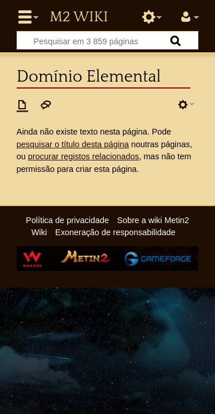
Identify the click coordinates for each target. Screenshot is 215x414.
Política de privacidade (67, 220)
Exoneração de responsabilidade (115, 232)
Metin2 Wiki (78, 17)
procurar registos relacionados (83, 156)
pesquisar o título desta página (73, 144)
